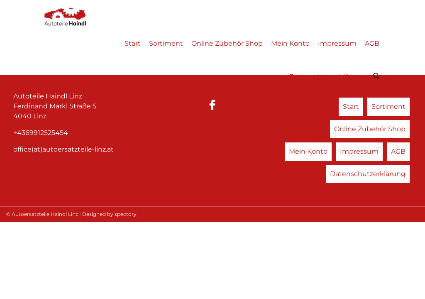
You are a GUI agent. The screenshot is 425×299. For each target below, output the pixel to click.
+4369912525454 (40, 133)
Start (133, 43)
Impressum (337, 43)
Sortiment (166, 43)
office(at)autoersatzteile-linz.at (63, 149)
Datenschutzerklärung (327, 77)
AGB (372, 43)
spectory (126, 214)
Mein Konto (290, 43)
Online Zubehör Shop (227, 43)
